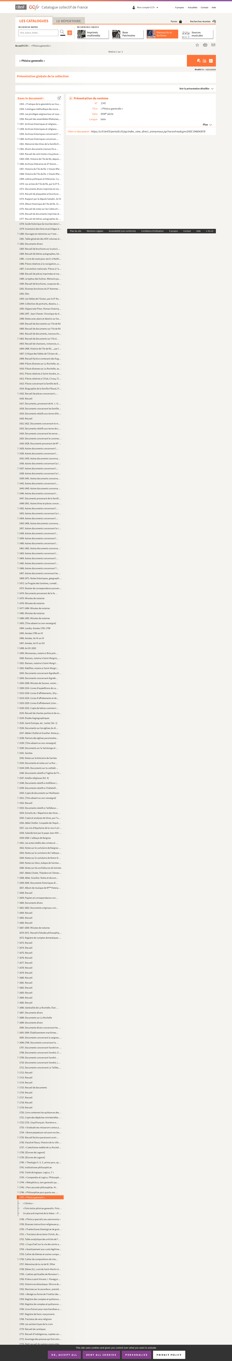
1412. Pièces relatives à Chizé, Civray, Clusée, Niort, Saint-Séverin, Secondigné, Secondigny (40, 378)
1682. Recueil (25, 987)
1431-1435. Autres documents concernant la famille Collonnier (40, 458)
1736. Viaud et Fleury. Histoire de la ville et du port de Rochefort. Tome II (40, 1142)
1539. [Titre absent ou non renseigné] (37, 743)
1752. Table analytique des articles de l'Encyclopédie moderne (40, 1239)
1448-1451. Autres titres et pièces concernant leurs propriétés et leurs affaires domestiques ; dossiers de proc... (40, 503)
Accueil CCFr (21, 45)
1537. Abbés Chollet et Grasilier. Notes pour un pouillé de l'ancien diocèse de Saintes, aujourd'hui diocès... (40, 733)
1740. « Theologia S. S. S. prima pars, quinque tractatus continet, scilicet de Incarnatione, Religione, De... (40, 1162)
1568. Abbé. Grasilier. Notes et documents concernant (39, 877)
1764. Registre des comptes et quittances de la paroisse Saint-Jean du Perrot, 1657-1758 (40, 1299)
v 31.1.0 (209, 230)
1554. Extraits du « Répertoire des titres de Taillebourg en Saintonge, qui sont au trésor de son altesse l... (40, 812)
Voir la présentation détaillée (194, 88)
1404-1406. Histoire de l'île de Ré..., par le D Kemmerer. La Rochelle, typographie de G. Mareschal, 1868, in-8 (40, 348)
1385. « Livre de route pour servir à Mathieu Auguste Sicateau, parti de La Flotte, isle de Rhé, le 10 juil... (40, 258)
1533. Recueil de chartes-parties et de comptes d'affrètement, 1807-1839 (40, 713)
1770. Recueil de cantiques (32, 1329)
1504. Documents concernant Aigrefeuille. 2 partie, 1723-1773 (39, 678)
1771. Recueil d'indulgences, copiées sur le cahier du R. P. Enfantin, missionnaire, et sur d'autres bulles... (40, 1334)
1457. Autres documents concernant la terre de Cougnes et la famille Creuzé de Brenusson (40, 528)
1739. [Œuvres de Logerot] (32, 1157)
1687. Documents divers (31, 1012)
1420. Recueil (25, 418)
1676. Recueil (25, 957)
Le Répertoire (68, 21)
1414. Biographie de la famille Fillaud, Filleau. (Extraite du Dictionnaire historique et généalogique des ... (40, 388)
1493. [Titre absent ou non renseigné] (37, 623)
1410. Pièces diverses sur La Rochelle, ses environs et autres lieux (40, 368)
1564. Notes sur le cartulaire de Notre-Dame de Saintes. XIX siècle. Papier (40, 858)
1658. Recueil (25, 892)
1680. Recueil (25, 977)
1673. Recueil (25, 942)
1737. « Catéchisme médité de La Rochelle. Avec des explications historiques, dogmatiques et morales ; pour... (40, 1147)
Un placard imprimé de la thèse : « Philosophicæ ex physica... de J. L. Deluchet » (42, 1213)
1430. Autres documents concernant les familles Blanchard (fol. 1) (39, 453)
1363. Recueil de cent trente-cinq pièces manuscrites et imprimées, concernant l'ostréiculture (40, 153)
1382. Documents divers (31, 243)
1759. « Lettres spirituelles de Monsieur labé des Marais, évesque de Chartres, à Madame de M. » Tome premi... (40, 1274)
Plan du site (75, 230)
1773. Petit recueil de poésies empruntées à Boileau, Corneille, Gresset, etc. (40, 1344)
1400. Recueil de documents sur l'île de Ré (40, 328)
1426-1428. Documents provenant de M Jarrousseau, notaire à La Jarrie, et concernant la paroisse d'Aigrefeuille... (40, 443)
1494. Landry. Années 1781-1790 (34, 628)
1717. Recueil (25, 1097)
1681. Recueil (25, 982)
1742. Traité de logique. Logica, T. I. (36, 1172)
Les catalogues (33, 20)
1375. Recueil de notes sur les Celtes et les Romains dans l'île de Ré (40, 208)
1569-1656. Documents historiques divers (39, 882)
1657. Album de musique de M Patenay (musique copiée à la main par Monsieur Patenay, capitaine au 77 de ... (40, 887)
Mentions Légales (95, 230)
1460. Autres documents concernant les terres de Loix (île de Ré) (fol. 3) (39, 543)
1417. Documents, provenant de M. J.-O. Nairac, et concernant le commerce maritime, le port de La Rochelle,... (40, 403)
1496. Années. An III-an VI (31, 638)
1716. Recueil (25, 1092)
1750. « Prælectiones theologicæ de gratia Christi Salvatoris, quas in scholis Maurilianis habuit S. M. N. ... (40, 1229)
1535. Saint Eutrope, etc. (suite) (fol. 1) (38, 723)
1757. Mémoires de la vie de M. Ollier (37, 1264)
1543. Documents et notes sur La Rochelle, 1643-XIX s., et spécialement (39, 763)
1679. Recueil (25, 972)
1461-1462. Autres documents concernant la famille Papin (40, 548)
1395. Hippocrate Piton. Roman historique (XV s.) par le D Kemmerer (40, 308)
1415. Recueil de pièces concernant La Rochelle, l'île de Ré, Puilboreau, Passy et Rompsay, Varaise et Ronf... (39, 393)
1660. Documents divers (31, 902)
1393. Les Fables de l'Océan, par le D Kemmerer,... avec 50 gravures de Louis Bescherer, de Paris (40, 298)
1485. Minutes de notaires (31, 613)
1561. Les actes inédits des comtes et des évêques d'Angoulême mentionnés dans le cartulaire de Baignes (39, 842)
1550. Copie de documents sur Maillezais (39, 792)
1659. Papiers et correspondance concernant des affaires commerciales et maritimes (39, 897)
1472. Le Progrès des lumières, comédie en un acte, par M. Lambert (39, 583)
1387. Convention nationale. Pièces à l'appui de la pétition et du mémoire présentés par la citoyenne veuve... (40, 268)
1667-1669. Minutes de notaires (34, 927)
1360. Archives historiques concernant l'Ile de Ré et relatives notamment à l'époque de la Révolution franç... (39, 138)
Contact (204, 7)
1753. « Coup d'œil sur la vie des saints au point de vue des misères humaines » (40, 1244)
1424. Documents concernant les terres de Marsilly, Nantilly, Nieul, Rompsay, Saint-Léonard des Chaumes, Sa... (40, 433)
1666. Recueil (25, 922)
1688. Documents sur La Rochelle (35, 1017)
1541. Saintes (25, 753)
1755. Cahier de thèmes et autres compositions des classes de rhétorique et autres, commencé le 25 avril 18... (40, 1254)
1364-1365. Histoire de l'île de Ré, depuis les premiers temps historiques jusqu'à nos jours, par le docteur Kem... (40, 158)
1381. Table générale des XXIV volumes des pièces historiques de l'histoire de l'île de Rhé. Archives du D (40, 238)
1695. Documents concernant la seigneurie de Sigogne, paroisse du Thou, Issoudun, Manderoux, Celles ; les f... (40, 1037)
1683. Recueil (25, 992)
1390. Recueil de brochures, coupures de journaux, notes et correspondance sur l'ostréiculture (40, 283)
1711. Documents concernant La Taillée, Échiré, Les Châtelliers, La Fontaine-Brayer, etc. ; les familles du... (40, 1067)
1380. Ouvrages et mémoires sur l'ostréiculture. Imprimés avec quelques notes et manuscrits (39, 233)
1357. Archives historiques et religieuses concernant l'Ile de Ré (39, 123)
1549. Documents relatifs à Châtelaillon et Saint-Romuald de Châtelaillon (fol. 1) (39, 787)
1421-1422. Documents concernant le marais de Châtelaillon (40, 423)
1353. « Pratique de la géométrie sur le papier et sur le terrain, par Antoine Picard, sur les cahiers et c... (40, 103)
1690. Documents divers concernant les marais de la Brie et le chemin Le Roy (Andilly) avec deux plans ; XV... (40, 1027)
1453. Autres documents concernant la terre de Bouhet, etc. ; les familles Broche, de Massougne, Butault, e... (40, 513)
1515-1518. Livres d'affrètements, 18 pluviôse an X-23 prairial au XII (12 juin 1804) (39, 693)
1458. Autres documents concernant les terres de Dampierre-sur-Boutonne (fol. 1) (39, 533)
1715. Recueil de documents (33, 1087)
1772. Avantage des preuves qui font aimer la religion (40, 1339)
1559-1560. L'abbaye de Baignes (35, 837)
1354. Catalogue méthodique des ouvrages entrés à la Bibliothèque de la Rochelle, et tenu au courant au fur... (40, 108)
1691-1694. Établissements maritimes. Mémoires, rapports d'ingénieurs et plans (39, 1032)
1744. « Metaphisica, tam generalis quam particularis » (39, 1182)
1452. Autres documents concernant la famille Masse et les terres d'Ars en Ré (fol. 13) (39, 508)
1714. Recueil (25, 1082)
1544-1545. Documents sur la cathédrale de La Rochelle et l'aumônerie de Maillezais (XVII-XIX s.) (39, 768)
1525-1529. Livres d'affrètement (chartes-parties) (39, 703)
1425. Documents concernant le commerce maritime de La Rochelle (40, 438)
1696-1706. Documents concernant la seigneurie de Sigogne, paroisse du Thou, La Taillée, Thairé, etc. (39, 1042)
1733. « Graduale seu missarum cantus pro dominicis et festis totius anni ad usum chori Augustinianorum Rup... (40, 1127)
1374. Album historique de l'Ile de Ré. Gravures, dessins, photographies (40, 203)
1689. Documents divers (31, 1022)
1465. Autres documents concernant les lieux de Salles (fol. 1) (39, 563)
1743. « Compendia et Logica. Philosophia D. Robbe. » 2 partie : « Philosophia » (40, 1177)
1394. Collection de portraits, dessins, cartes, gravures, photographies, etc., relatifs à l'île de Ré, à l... (40, 303)
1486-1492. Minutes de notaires (34, 618)
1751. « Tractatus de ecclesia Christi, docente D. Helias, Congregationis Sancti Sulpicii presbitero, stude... (40, 1234)
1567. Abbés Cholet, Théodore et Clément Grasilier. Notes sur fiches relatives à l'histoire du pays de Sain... (40, 872)
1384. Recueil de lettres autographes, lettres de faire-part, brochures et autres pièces (40, 253)
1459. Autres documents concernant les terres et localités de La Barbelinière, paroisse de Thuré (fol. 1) (39, 538)
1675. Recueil (25, 952)
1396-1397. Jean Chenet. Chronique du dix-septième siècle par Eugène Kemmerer (40, 313)
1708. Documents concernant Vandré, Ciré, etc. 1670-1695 (40, 1052)
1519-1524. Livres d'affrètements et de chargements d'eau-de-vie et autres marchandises (39, 698)
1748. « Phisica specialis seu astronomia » (39, 1219)
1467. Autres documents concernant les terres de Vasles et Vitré (40, 573)
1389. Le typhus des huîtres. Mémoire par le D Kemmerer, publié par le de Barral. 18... (40, 278)
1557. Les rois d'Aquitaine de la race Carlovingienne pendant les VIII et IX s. (40, 828)
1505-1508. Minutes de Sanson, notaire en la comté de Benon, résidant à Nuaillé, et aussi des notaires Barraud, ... (39, 683)
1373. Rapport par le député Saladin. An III (40, 198)
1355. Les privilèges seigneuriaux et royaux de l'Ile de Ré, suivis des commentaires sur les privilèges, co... (40, 113)
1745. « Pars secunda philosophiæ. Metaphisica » (39, 1187)
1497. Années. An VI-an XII (32, 643)
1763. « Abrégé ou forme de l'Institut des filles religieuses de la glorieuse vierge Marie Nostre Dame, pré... (40, 1294)
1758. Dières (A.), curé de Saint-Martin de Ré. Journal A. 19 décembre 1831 (40, 1269)
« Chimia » (28, 1203)
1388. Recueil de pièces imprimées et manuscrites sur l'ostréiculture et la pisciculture (40, 273)
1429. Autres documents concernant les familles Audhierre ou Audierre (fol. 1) (39, 448)
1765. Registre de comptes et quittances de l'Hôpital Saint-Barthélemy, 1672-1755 (40, 1304)
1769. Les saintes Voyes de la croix (36, 1324)
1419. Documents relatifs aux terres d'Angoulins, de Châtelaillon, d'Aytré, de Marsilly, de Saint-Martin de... (40, 413)
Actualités (192, 7)
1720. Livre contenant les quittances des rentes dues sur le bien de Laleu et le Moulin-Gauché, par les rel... (40, 1112)
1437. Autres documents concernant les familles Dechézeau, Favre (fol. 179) (39, 468)
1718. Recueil (25, 1102)
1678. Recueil (25, 967)
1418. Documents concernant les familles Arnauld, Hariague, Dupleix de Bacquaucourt (40, 408)
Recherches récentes (203, 21)
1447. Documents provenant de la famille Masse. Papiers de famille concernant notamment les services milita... (40, 498)
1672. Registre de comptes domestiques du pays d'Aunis (40, 937)
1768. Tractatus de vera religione (35, 1319)
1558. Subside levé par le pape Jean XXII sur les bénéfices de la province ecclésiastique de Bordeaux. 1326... (40, 832)
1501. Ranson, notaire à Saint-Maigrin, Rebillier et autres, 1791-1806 (39, 663)
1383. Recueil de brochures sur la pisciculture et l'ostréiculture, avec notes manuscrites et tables (40, 248)
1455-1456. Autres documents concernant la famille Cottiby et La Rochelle (40, 523)
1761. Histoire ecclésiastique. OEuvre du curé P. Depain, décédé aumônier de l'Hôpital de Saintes (40, 1284)
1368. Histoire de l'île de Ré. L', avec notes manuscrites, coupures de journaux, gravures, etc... (40, 173)
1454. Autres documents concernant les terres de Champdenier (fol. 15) (39, 518)
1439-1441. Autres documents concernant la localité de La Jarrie (40, 478)
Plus (205, 124)
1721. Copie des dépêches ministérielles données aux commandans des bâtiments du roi (40, 1117)
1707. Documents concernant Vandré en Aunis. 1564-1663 (40, 1047)
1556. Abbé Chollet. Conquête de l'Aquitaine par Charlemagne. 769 (40, 822)
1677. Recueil (25, 962)
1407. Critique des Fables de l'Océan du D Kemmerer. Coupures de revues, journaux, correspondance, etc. (40, 353)
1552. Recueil (25, 802)
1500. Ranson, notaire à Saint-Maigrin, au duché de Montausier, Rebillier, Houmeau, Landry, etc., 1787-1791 (40, 658)
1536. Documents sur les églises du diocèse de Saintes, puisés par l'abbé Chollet (39, 728)
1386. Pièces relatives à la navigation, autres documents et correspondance (40, 263)
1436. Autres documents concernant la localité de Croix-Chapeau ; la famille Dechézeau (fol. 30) (40, 463)
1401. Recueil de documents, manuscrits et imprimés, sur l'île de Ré (40, 333)
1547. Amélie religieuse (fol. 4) (34, 777)
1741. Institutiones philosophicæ (35, 1167)
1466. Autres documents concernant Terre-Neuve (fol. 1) (39, 568)
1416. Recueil (25, 398)
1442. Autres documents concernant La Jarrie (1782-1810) (39, 483)
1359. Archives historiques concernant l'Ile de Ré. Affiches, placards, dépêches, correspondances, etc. (40, 133)
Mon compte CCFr (148, 7)
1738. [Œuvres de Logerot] (32, 1152)
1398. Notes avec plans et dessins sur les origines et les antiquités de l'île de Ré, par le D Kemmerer (40, 318)
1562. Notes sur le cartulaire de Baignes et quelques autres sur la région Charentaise (40, 847)
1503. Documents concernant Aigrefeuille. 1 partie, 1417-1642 (40, 673)
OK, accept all (64, 1354)
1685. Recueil (25, 1002)
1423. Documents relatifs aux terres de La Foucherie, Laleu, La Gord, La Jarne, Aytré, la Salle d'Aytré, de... (40, 428)
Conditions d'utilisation (152, 230)
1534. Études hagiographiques (34, 718)
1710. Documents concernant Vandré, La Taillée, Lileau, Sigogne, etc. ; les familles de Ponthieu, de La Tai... (40, 1062)
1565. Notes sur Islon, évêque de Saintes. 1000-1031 (40, 862)
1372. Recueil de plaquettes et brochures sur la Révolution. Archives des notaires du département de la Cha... (40, 193)
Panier (176, 21)
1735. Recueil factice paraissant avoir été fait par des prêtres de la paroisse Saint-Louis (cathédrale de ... (39, 1137)
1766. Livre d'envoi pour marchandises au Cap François (40, 1309)
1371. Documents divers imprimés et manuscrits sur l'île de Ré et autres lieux (40, 188)
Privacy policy (169, 1354)
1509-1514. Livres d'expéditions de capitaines (39, 688)
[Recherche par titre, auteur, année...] (38, 33)
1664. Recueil (25, 912)
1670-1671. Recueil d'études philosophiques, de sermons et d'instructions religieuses (40, 932)
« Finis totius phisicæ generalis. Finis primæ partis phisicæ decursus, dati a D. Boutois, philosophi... (42, 1208)
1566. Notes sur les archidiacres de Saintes (40, 867)
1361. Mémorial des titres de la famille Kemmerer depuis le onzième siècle (40, 143)
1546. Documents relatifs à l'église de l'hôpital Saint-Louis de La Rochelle (40, 772)
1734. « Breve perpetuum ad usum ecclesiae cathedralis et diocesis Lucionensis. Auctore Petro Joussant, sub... (40, 1132)
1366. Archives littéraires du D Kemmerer (39, 164)
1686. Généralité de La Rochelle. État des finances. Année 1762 (39, 1007)
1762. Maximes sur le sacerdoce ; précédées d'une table (40, 1289)
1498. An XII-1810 (27, 648)
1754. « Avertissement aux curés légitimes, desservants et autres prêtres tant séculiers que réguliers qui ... (40, 1249)
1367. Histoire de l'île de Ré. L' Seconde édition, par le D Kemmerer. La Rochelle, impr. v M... (40, 169)
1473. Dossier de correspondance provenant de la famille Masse (40, 588)
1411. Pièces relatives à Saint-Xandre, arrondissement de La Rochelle (40, 373)
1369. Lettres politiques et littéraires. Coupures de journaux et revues (40, 178)
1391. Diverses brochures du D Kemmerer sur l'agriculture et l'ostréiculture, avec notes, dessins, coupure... (40, 288)
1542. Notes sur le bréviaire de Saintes (38, 757)
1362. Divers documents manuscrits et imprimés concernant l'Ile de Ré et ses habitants (39, 148)
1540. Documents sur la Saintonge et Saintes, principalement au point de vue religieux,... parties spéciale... (39, 748)
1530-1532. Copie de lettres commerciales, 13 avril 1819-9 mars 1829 (39, 708)
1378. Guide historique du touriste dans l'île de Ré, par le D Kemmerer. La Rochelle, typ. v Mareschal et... (40, 223)
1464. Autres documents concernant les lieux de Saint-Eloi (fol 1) (39, 558)
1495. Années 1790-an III (31, 633)
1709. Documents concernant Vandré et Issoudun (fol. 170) (39, 1057)
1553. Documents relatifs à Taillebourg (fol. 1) (39, 807)
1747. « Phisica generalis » (32, 1197)
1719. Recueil (25, 1107)
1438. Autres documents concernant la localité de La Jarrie (40, 473)
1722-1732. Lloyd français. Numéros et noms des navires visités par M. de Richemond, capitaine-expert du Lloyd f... (39, 1122)
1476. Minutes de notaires (31, 603)
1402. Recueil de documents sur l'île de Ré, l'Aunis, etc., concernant (39, 338)
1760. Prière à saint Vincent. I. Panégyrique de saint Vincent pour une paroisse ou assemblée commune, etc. (40, 1279)
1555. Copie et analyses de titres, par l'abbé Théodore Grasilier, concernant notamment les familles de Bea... (40, 817)
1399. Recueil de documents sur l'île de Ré (40, 323)
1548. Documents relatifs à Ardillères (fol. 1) (39, 782)
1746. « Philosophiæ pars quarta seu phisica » (39, 1192)
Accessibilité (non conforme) (122, 230)
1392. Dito (24, 293)
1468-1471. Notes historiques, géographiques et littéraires (40, 578)
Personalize (136, 1354)
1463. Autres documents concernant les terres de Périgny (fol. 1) (39, 553)
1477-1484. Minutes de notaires (34, 608)
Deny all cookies (101, 1354)
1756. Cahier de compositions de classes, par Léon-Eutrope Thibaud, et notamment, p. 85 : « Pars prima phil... (39, 1259)
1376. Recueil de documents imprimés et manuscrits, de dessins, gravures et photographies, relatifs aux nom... (40, 213)
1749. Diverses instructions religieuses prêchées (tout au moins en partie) (40, 1224)
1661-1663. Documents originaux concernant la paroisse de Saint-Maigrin (39, 907)
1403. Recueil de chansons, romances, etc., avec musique (40, 343)
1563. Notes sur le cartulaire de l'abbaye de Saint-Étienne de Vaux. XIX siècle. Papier (40, 853)
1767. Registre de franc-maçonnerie (36, 1314)
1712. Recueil (25, 1072)
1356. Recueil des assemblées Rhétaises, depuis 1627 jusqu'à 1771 (40, 118)
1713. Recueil (25, 1077)
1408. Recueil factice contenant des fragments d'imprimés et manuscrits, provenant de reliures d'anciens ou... (40, 358)
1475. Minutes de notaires (31, 598)
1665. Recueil (25, 917)
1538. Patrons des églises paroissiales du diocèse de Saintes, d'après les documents (39, 738)
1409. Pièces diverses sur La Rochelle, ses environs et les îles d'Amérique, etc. (40, 363)
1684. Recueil (25, 997)
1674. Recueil (25, 947)
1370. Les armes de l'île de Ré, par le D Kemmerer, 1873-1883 (40, 184)
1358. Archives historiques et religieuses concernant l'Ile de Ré (39, 128)
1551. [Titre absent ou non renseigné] (37, 797)
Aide (214, 7)
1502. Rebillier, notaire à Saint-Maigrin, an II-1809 (39, 668)
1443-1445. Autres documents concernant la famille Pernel (40, 488)
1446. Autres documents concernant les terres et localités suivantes (39, 493)
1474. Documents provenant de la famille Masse (39, 593)
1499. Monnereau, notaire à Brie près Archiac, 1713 (39, 653)
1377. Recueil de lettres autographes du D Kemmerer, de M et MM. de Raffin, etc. (40, 218)
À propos (179, 7)
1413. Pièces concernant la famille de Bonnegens (40, 383)
